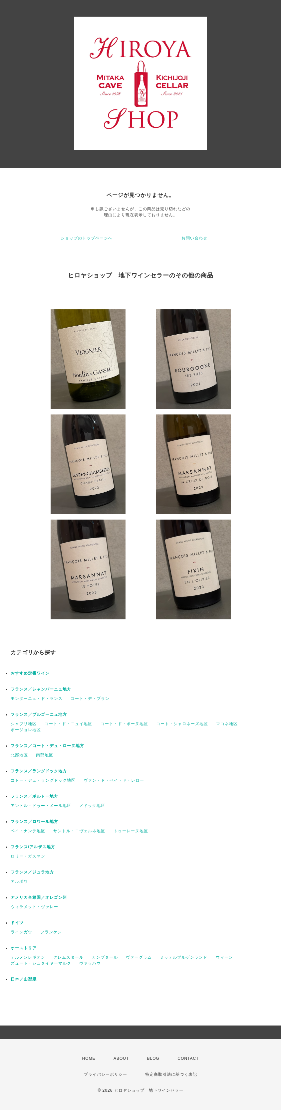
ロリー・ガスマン (28, 856)
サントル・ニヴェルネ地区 (79, 831)
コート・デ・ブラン (90, 698)
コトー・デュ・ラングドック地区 (43, 780)
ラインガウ (21, 932)
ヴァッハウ (90, 963)
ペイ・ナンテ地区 (28, 831)
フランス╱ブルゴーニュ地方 (39, 714)
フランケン (51, 932)
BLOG (153, 1058)
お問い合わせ (194, 238)
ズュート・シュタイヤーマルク (41, 963)
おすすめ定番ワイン (30, 673)
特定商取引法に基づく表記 (171, 1074)
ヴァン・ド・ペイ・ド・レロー (114, 780)
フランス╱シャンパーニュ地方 (41, 689)
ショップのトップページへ (87, 238)
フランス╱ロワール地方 (34, 821)
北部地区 (19, 755)
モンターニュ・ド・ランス (37, 698)
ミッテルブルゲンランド (183, 957)
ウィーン (224, 957)
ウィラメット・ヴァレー (34, 906)
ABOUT (121, 1058)
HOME (89, 1058)
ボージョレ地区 (26, 729)
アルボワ (19, 881)
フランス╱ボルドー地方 (34, 796)
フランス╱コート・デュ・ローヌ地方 (47, 745)
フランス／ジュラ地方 (32, 872)
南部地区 (44, 755)
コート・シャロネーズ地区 (182, 723)
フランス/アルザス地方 (33, 847)
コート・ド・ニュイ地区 (68, 723)
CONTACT (188, 1058)
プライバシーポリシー (105, 1074)
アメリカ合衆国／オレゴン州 (39, 897)
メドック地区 (92, 805)
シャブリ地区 (24, 723)
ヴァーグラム (139, 957)
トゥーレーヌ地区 (131, 831)
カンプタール (105, 957)
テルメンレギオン (28, 957)
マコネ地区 (227, 723)
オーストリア (24, 948)
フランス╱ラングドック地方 (39, 771)
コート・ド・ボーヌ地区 (124, 723)
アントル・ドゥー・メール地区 (41, 805)
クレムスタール (68, 957)
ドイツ (17, 922)
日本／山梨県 (24, 979)
